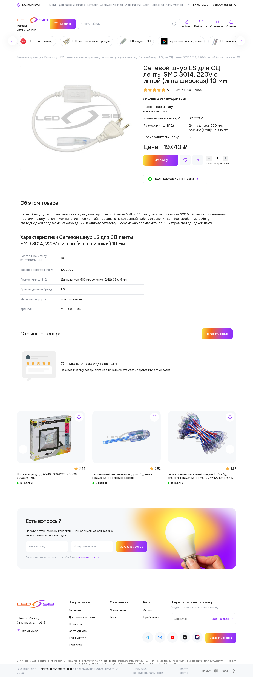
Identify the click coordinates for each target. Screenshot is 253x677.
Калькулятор (174, 5)
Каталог (92, 5)
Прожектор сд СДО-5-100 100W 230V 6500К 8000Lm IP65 (47, 475)
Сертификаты (78, 630)
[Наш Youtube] (172, 637)
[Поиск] (174, 23)
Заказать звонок (132, 546)
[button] (23, 448)
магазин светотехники (56, 668)
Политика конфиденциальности (148, 670)
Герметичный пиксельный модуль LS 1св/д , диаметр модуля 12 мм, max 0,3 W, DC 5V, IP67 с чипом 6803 (200, 475)
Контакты (157, 5)
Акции (53, 5)
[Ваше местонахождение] (29, 5)
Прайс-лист (77, 623)
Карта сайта (184, 670)
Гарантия (75, 609)
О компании (133, 5)
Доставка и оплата (72, 5)
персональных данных (87, 556)
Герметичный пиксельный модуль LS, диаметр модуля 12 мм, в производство (123, 475)
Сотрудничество (111, 5)
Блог (145, 5)
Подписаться (219, 618)
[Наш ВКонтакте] (160, 637)
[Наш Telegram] (147, 637)
